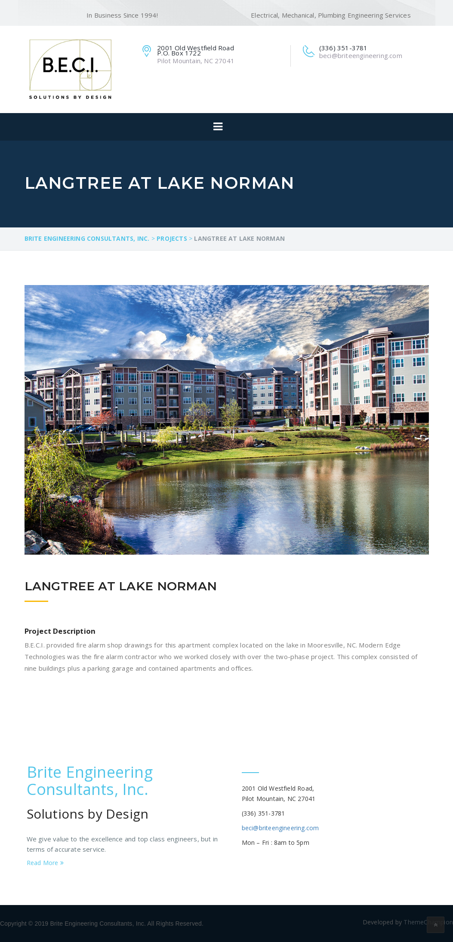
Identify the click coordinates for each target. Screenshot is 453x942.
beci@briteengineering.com (280, 828)
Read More (45, 863)
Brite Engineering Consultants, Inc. (90, 780)
